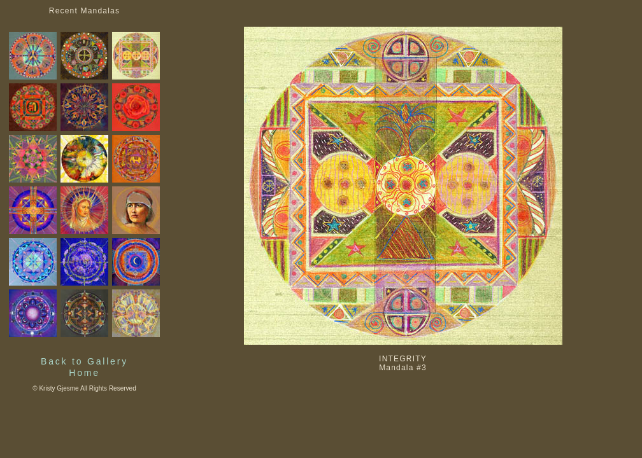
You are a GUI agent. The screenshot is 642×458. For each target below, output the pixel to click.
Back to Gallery (84, 361)
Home (84, 373)
